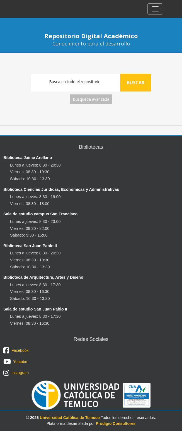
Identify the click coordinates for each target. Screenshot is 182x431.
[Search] (75, 81)
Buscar (135, 83)
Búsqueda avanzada (91, 99)
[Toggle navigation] (155, 9)
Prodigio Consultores (115, 423)
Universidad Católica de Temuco (70, 417)
